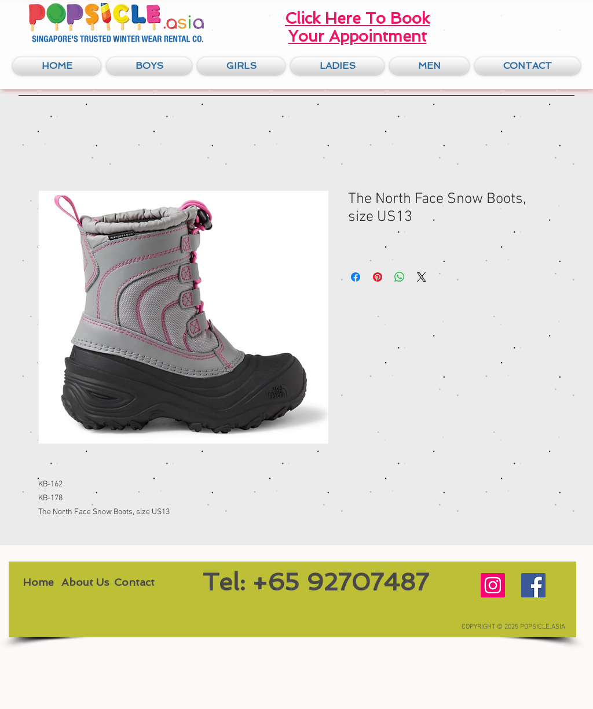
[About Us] (85, 582)
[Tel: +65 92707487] (316, 582)
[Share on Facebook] (356, 277)
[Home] (38, 582)
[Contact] (134, 582)
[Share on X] (422, 277)
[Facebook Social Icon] (533, 585)
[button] (149, 66)
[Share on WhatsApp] (400, 277)
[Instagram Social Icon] (493, 585)
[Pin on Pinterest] (378, 277)
